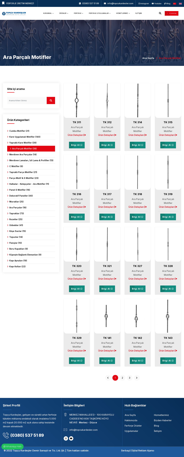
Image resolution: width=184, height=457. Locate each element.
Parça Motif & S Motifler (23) (24, 178)
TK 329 (77, 337)
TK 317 (107, 194)
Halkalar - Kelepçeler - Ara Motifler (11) (29, 184)
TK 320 (77, 266)
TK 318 (137, 194)
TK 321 (107, 266)
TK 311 (77, 122)
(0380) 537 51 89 (90, 3)
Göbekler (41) (16, 225)
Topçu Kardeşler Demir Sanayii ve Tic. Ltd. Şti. (39, 450)
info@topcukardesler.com (120, 3)
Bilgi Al (77, 145)
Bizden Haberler (163, 420)
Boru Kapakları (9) (18, 249)
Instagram (143, 3)
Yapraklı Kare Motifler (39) (23, 142)
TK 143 (168, 337)
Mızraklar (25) (16, 201)
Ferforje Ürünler (133, 425)
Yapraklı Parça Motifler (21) (23, 172)
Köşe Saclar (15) (17, 231)
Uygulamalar (131, 431)
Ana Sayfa (148, 58)
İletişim (138, 13)
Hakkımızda (131, 420)
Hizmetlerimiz (123, 13)
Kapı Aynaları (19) (18, 260)
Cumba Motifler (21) (19, 131)
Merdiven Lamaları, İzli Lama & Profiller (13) (31, 160)
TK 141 (107, 337)
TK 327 (137, 266)
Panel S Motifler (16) (19, 190)
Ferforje (78, 13)
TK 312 (107, 122)
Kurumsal (48, 13)
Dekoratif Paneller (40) (21, 196)
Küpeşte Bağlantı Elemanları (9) (25, 254)
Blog (167, 3)
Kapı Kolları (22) (17, 266)
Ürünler (63, 13)
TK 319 (168, 194)
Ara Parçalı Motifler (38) (24, 148)
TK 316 (76, 194)
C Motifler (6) (16, 166)
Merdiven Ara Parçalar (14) (23, 154)
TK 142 (137, 337)
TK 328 (168, 266)
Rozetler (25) (15, 219)
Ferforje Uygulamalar (99, 13)
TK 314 (137, 122)
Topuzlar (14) (16, 237)
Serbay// (126, 450)
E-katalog (171, 13)
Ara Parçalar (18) (17, 207)
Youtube (156, 3)
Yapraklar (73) (16, 213)
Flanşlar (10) (15, 243)
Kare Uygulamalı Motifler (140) (24, 137)
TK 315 (168, 122)
